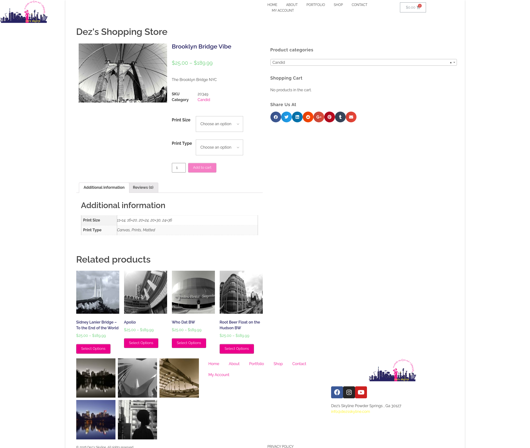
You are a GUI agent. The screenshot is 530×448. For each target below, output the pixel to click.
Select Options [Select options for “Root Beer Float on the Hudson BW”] (237, 348)
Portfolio (256, 364)
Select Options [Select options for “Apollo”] (141, 343)
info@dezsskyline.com (350, 411)
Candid (204, 99)
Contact (299, 364)
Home (213, 364)
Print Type (182, 143)
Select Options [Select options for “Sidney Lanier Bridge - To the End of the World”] (93, 348)
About (234, 364)
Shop (278, 364)
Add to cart (202, 167)
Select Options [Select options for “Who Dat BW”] (189, 343)
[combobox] (411, 62)
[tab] (104, 188)
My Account (218, 374)
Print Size (181, 119)
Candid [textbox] (409, 62)
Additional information (104, 187)
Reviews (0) (143, 187)
